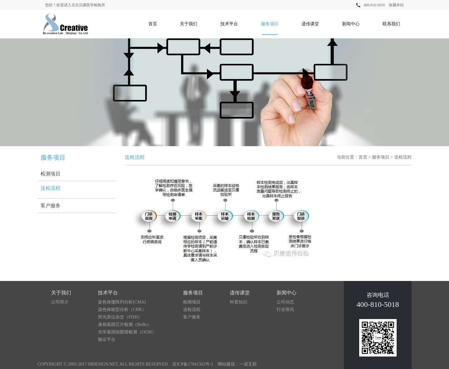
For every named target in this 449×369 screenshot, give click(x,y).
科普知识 (238, 302)
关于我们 (188, 24)
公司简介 (60, 302)
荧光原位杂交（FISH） (120, 317)
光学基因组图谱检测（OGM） (127, 332)
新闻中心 (351, 24)
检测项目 (50, 173)
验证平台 (106, 339)
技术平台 (229, 24)
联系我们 (391, 24)
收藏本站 (396, 5)
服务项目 (269, 24)
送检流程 (50, 188)
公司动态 (285, 302)
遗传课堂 (310, 24)
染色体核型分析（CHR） (122, 309)
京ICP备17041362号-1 (192, 364)
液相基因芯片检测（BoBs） (124, 324)
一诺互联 (248, 364)
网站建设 (226, 364)
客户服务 (50, 205)
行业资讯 (285, 309)
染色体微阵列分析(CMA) (122, 302)
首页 (152, 24)
